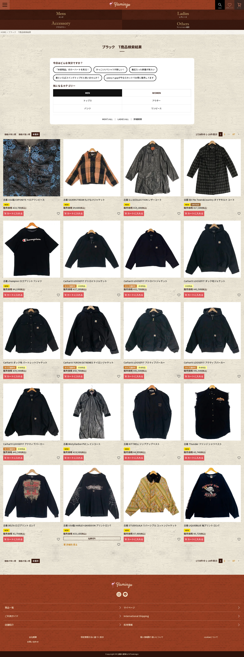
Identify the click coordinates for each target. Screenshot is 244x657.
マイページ (129, 607)
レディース (183, 17)
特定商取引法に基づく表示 (92, 637)
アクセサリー (61, 27)
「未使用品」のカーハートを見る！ (72, 69)
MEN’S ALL (107, 119)
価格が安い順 (10, 134)
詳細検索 (138, 119)
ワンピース (156, 108)
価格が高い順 (24, 134)
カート (239, 5)
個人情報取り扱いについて (151, 637)
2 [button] (224, 134)
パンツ (87, 108)
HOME (3, 32)
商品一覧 (9, 607)
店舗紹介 (9, 624)
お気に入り (229, 5)
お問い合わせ (33, 641)
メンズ (61, 17)
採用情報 (128, 624)
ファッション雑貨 (183, 27)
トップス (87, 100)
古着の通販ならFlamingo (128, 654)
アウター (156, 100)
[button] (238, 134)
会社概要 (33, 637)
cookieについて (211, 637)
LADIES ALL (123, 119)
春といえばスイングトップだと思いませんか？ (77, 77)
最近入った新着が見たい (143, 69)
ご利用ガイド (11, 616)
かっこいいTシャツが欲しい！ (110, 69)
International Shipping (136, 616)
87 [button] (233, 134)
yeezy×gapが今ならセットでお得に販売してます (130, 77)
